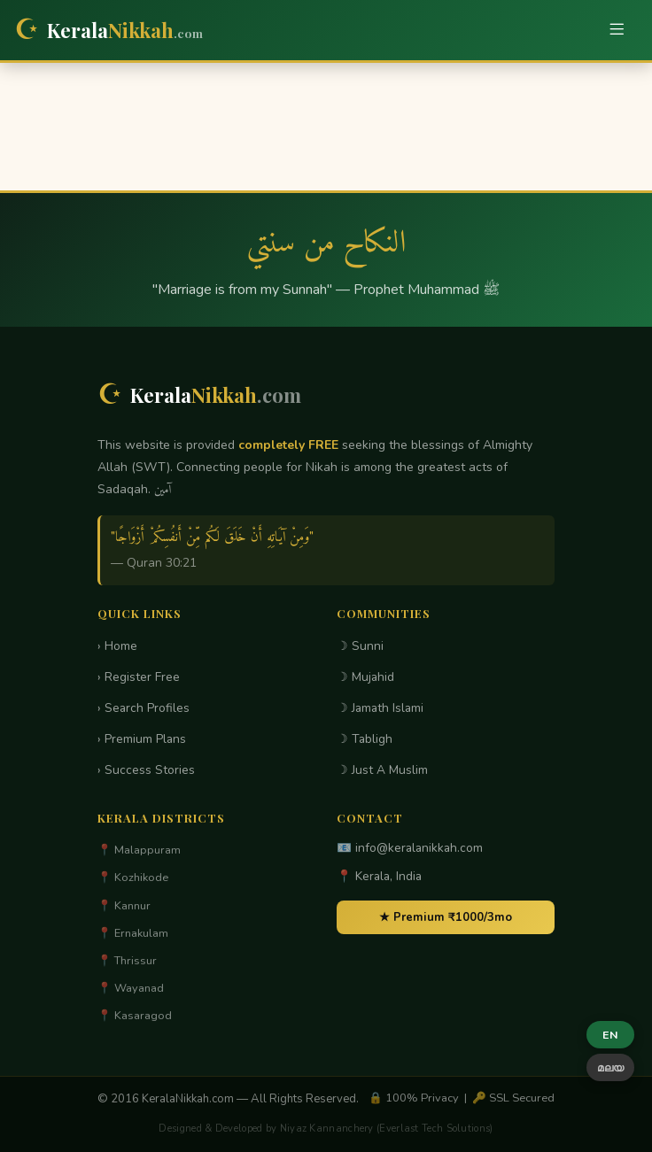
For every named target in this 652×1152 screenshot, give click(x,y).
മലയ (610, 1067)
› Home (117, 646)
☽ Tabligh (364, 739)
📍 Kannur (124, 906)
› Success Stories (146, 770)
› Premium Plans (141, 739)
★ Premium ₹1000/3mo (445, 917)
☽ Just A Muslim (382, 770)
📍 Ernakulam (132, 933)
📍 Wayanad (130, 988)
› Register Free (138, 677)
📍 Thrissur (127, 961)
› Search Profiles (143, 708)
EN (610, 1034)
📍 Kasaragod (134, 1016)
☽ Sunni (360, 646)
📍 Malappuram (139, 850)
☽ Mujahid (365, 677)
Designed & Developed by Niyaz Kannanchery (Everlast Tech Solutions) (326, 1128)
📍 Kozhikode (132, 877)
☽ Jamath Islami (380, 708)
